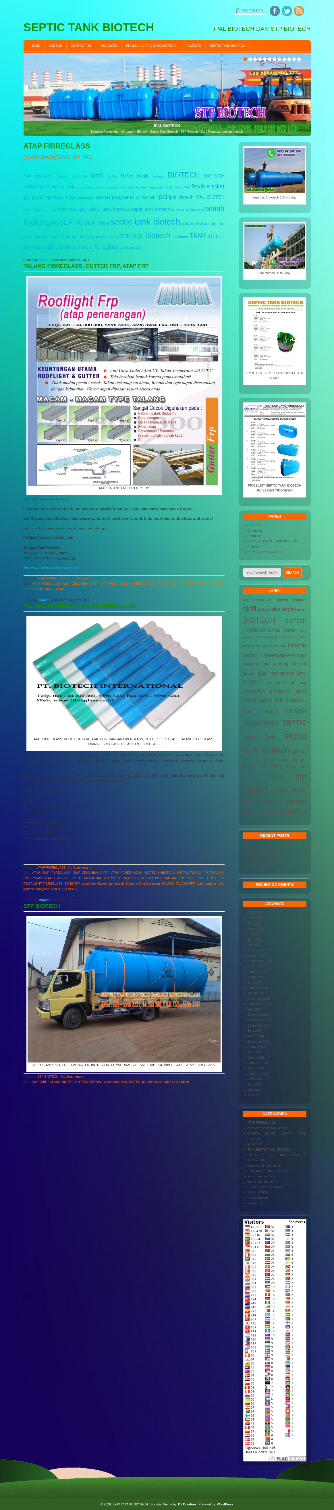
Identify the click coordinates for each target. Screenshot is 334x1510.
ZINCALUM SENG (64, 889)
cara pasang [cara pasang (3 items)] (84, 187)
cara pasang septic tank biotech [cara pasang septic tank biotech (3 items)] (116, 187)
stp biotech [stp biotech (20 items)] (151, 235)
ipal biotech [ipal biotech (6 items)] (181, 197)
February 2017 (258, 971)
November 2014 (259, 1020)
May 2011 (254, 1089)
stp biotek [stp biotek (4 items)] (180, 237)
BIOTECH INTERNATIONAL (181, 872)
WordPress (225, 1504)
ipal (106, 878)
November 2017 (259, 966)
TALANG (168, 883)
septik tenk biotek (94, 883)
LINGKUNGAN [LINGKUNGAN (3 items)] (34, 209)
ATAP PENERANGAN (116, 583)
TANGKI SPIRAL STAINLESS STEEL (274, 855)
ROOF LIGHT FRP (200, 583)
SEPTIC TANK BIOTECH (227, 45)
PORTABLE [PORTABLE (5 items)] (68, 209)
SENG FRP (72, 883)
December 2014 (259, 1014)
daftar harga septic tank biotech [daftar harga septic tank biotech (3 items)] (161, 187)
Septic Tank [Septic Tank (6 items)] (97, 222)
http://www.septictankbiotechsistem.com (51, 568)
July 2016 (254, 982)
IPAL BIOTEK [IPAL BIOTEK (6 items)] (209, 197)
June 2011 (255, 1084)
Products (108, 45)
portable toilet (151, 1081)
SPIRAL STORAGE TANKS (267, 860)
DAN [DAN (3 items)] (187, 187)
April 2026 (255, 912)
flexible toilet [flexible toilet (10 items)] (207, 186)
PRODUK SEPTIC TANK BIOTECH (151, 45)
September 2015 (259, 1004)
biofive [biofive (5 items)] (127, 176)
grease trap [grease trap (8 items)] (61, 197)
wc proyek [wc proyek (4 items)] (132, 247)
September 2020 (259, 934)
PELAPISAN (144, 878)
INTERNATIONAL (89, 878)
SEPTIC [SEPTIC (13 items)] (71, 222)
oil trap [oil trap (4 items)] (50, 209)
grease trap (112, 1081)
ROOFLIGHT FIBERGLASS (43, 883)
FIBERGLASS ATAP (148, 583)
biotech (45, 260)
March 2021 (256, 928)
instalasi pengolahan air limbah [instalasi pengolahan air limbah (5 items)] (124, 197)
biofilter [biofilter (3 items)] (112, 176)
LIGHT (115, 878)
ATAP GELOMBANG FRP (81, 583)
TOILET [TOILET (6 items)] (216, 236)
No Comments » (79, 578)
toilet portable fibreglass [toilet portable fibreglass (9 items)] (89, 247)
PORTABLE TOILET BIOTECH (269, 1171)
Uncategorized (258, 1197)
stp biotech (116, 883)
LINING (127, 878)
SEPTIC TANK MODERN (265, 1187)
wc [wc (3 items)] (121, 247)
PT (181, 878)
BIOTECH (152, 872)
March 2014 (256, 1036)
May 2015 (254, 1009)
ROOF (190, 878)
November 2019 (259, 950)
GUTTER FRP (175, 583)
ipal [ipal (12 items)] (162, 196)
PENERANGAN (166, 878)
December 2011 (259, 1079)
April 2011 (255, 1095)
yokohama (255, 1203)
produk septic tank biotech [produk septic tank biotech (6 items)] (142, 209)
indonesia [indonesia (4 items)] (85, 197)
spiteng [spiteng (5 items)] (111, 236)
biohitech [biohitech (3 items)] (158, 176)
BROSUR (55, 45)
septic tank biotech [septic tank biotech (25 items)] (145, 221)
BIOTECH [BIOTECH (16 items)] (184, 175)
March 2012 (256, 1068)
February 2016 (258, 988)
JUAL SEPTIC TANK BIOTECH (269, 1149)
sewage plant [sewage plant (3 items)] (93, 237)
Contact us (81, 45)
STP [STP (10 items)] (125, 236)
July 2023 (254, 923)
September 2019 (259, 961)
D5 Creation (187, 1504)
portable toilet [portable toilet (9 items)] (97, 209)
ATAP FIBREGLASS (51, 578)
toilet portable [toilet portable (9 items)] (41, 247)
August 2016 (256, 977)
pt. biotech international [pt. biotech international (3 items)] (187, 209)
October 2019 (257, 955)
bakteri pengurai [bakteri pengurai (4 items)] (72, 176)
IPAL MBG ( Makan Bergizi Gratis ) (272, 844)
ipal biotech (256, 1144)
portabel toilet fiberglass (264, 1165)
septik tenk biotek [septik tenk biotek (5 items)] (66, 236)
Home (35, 45)
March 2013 (256, 1057)
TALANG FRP (185, 883)
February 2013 (258, 1062)
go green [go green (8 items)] (35, 197)
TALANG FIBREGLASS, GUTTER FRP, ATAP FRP (86, 266)
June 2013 (255, 1052)
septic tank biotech (176, 1081)
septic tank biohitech (262, 1176)
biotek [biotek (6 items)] (68, 186)
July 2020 (254, 939)
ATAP (36, 872)
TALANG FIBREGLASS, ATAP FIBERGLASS (80, 606)
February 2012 (258, 1073)
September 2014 (259, 1025)
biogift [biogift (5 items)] (142, 176)
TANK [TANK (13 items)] (197, 236)
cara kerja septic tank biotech (268, 1128)
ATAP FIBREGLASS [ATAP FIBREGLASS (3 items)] (39, 176)
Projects (192, 45)
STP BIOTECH (42, 906)
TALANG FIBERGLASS (47, 589)
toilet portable (206, 883)
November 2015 (259, 998)
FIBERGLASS (213, 872)
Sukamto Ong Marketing (143, 883)
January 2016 (257, 993)
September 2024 (259, 918)
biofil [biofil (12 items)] (97, 175)
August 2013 (256, 1046)
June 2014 (255, 1030)
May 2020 (254, 944)
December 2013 (259, 1041)
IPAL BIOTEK (130, 1081)
